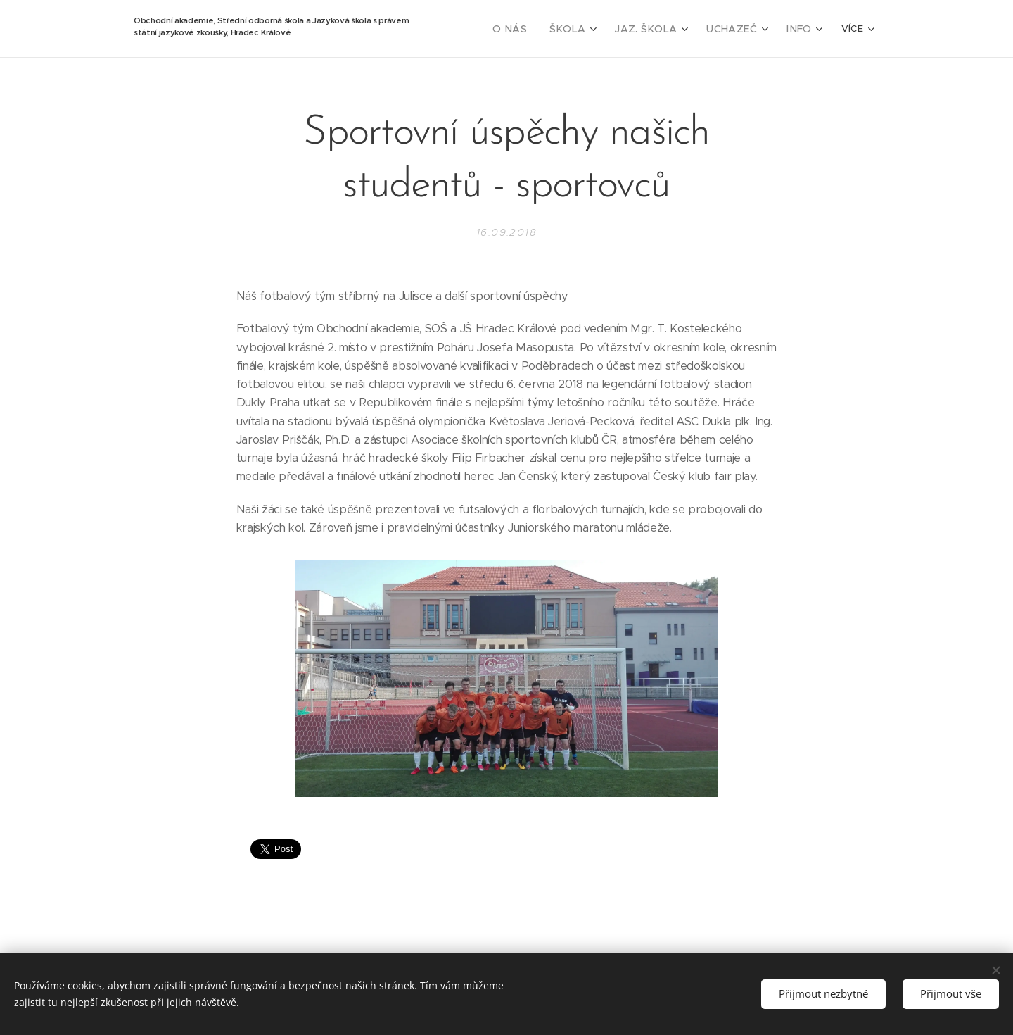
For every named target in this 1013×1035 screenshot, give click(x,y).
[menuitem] (532, 28)
